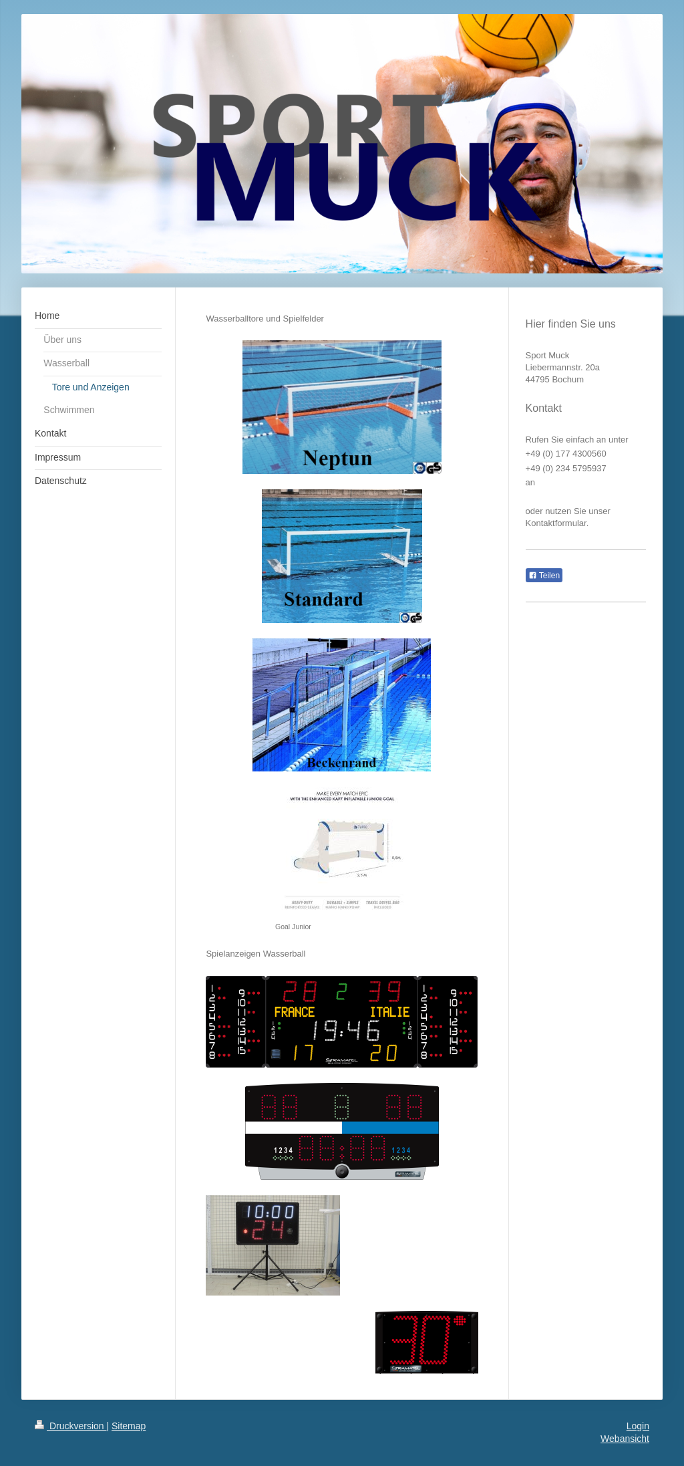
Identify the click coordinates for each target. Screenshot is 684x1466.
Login (638, 1426)
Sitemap (129, 1426)
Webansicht (625, 1438)
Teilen (544, 575)
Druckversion (70, 1426)
